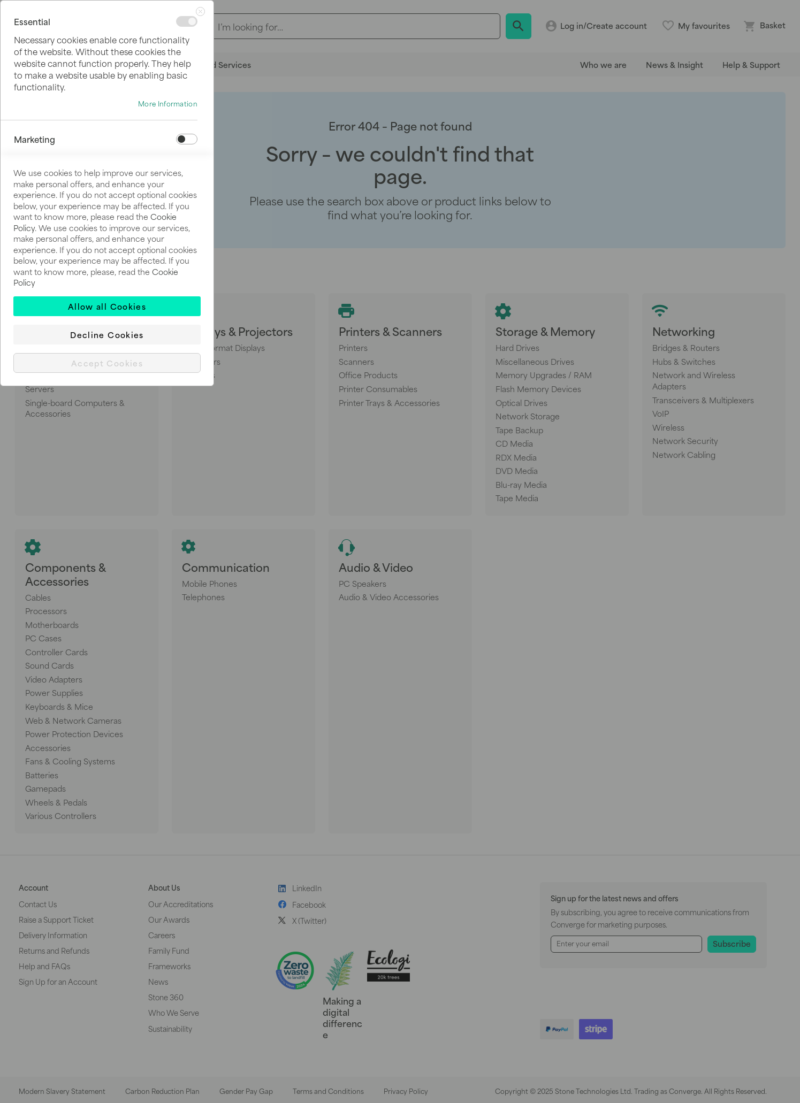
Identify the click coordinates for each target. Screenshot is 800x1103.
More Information (167, 104)
